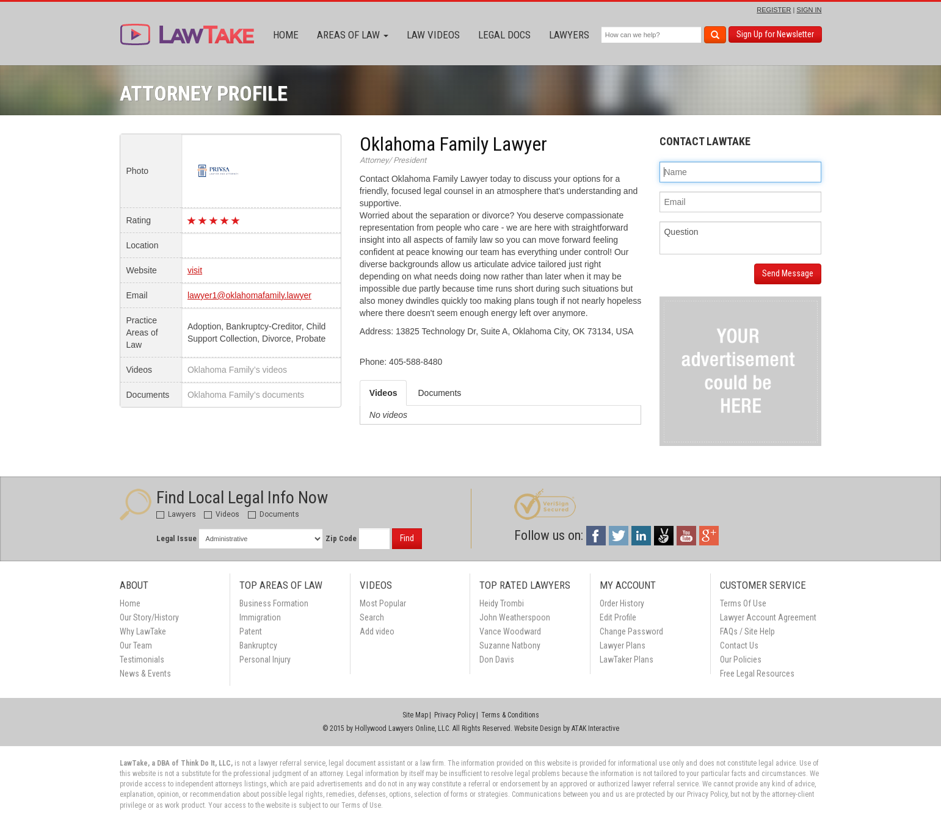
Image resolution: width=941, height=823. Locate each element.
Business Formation (273, 603)
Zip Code (341, 538)
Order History (622, 603)
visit (194, 270)
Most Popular (383, 603)
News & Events (145, 673)
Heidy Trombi (501, 603)
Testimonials (142, 659)
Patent (250, 631)
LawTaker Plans (626, 659)
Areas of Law (352, 35)
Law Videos (433, 35)
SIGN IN (809, 9)
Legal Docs (504, 35)
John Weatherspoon (514, 617)
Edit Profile (618, 617)
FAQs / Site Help (747, 631)
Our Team (136, 645)
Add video (377, 631)
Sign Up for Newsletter (775, 34)
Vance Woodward (510, 631)
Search (372, 617)
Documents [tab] (439, 393)
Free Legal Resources (757, 673)
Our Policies (740, 659)
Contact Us (739, 645)
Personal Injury (265, 659)
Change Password (631, 631)
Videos (221, 514)
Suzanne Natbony (509, 645)
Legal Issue (176, 538)
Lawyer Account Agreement (768, 617)
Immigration (260, 617)
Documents (273, 514)
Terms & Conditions (510, 715)
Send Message (787, 273)
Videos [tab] (383, 393)
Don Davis (496, 659)
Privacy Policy (454, 715)
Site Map (415, 715)
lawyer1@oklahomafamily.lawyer (249, 295)
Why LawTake (143, 631)
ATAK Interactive (595, 728)
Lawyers (569, 35)
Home (286, 35)
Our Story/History (149, 617)
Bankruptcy (258, 645)
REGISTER (774, 9)
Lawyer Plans (622, 645)
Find (407, 538)
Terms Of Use (743, 603)
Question (740, 237)
